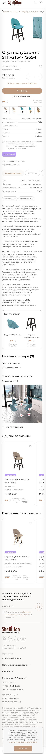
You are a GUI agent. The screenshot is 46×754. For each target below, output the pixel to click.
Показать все (10, 381)
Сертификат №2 (26, 198)
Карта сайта (7, 653)
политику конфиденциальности (23, 742)
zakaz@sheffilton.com (12, 702)
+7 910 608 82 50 (10, 698)
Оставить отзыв (11, 367)
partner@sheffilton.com (12, 689)
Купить (22, 91)
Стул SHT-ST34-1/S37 (12, 427)
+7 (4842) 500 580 (11, 686)
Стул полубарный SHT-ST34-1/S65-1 (18, 482)
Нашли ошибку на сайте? (14, 648)
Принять (23, 748)
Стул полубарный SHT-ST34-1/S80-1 (18, 559)
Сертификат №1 (10, 198)
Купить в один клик (22, 96)
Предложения (9, 645)
